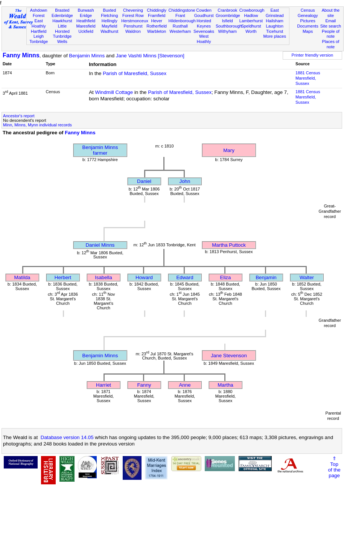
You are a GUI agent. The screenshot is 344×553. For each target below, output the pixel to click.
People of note (330, 34)
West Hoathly (204, 39)
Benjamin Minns (87, 55)
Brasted (62, 10)
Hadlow (251, 15)
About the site (331, 13)
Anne (184, 385)
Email (331, 20)
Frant (180, 15)
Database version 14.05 (67, 437)
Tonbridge (38, 41)
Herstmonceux (134, 20)
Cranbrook (227, 10)
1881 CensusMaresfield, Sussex (307, 78)
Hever (156, 20)
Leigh (38, 36)
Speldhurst (251, 26)
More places (274, 36)
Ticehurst (274, 31)
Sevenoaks (203, 31)
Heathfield (85, 20)
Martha (225, 385)
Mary (228, 150)
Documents (307, 26)
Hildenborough (182, 20)
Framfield (156, 15)
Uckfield (85, 31)
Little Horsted (62, 29)
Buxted (109, 10)
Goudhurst (204, 15)
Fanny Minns (21, 55)
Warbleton (156, 31)
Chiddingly (156, 10)
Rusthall (180, 26)
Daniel (144, 181)
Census (308, 10)
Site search (330, 26)
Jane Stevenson (229, 355)
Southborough (229, 26)
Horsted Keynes (203, 23)
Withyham (227, 31)
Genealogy (308, 15)
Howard (144, 277)
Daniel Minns (99, 245)
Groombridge (228, 15)
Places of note (330, 44)
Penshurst (132, 26)
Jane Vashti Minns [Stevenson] (150, 55)
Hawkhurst (62, 20)
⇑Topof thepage (334, 467)
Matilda (22, 277)
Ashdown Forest (38, 13)
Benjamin (266, 277)
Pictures (307, 20)
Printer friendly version (312, 55)
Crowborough (252, 10)
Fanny (144, 385)
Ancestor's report (19, 116)
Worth (250, 31)
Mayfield (109, 26)
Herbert (63, 277)
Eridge (86, 15)
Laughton (274, 26)
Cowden (204, 10)
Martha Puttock (229, 245)
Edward (184, 277)
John (185, 181)
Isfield (227, 20)
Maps (308, 31)
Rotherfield (156, 26)
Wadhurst (109, 31)
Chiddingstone (182, 10)
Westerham (180, 31)
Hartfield (38, 31)
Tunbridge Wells (62, 39)
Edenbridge (62, 15)
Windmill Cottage (114, 92)
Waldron (133, 31)
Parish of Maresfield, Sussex (134, 73)
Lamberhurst (251, 20)
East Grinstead (275, 13)
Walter (307, 277)
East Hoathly (39, 23)
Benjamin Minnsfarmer (100, 150)
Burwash (86, 10)
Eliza (225, 277)
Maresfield (85, 26)
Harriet (103, 385)
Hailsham (274, 20)
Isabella (103, 277)
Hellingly (109, 20)
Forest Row (133, 15)
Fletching (109, 15)
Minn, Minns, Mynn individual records (37, 125)
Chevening (133, 10)
